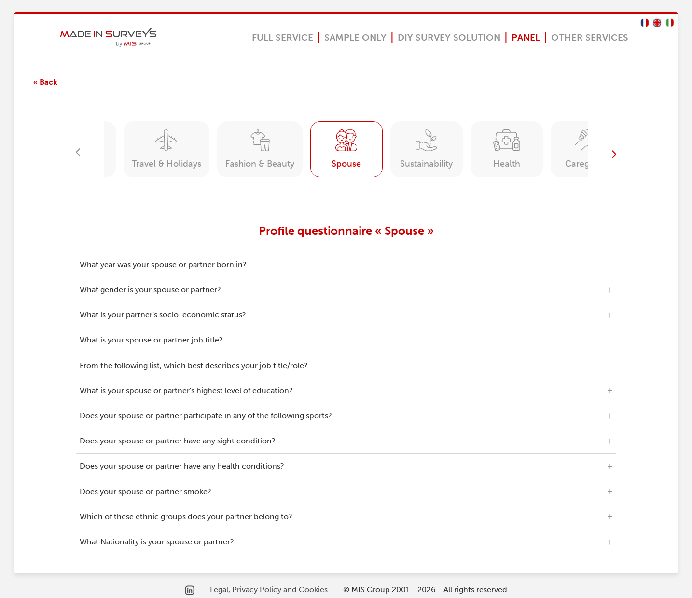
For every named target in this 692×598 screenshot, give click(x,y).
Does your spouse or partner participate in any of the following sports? (206, 415)
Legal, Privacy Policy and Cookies (269, 589)
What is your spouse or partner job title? (151, 339)
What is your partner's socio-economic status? (163, 314)
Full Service (282, 37)
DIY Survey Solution (449, 37)
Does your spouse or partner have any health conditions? (182, 465)
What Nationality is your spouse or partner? (157, 541)
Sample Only (355, 37)
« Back (45, 81)
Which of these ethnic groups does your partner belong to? (186, 516)
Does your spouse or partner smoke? (145, 491)
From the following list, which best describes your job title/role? (194, 365)
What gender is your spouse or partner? (150, 289)
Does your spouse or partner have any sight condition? (178, 440)
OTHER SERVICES (589, 37)
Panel (526, 37)
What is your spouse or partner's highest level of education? (186, 390)
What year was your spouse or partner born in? (163, 264)
